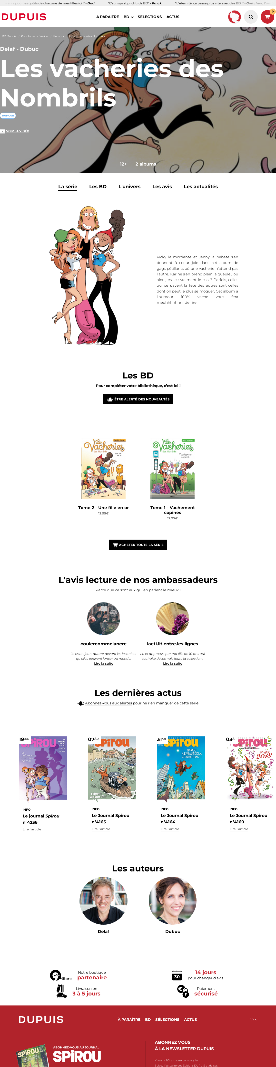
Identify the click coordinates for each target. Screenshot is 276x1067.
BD (126, 16)
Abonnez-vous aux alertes (108, 713)
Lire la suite (103, 663)
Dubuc (29, 49)
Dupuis (25, 17)
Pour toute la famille (34, 36)
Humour (58, 36)
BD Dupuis (9, 36)
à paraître (107, 16)
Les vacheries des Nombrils (87, 36)
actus (173, 16)
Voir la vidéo (17, 131)
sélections (150, 16)
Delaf (7, 49)
